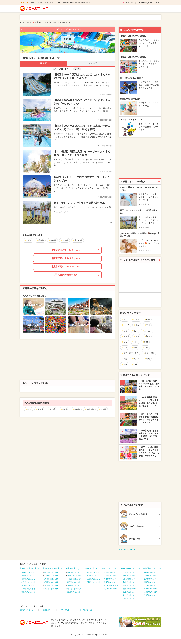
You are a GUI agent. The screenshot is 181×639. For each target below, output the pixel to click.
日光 (124, 342)
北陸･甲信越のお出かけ (53, 568)
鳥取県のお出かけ (130, 582)
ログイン (157, 3)
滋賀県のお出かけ (111, 589)
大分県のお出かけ (151, 585)
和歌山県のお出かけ (111, 585)
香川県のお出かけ (130, 595)
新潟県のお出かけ (51, 579)
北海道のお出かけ (28, 572)
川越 (124, 359)
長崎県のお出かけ (151, 579)
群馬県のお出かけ (74, 585)
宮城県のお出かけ (28, 576)
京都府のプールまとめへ (66, 250)
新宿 (147, 336)
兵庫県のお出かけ (111, 579)
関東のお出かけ (72, 568)
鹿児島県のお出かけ (151, 592)
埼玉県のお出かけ (74, 582)
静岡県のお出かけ (93, 582)
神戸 (28, 409)
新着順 (43, 63)
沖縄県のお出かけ (151, 595)
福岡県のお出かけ (151, 572)
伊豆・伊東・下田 (130, 353)
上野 (145, 347)
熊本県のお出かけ (151, 582)
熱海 (124, 347)
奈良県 (76, 409)
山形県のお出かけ (28, 589)
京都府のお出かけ (111, 576)
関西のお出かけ (109, 568)
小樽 (135, 364)
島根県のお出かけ (130, 585)
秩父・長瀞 (148, 353)
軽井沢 (135, 359)
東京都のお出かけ (74, 572)
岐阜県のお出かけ (93, 576)
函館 (147, 359)
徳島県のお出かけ (130, 598)
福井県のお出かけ (51, 589)
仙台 (124, 331)
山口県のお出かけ (130, 579)
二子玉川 (147, 331)
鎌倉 (135, 347)
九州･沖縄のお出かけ (151, 568)
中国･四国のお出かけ (130, 568)
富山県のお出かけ (51, 585)
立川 (147, 325)
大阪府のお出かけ (111, 572)
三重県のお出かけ (93, 579)
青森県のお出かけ (28, 579)
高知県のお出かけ (130, 592)
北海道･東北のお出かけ (30, 568)
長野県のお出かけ (51, 572)
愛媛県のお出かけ (130, 589)
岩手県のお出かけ (28, 582)
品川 (135, 331)
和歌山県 (89, 409)
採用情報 (65, 610)
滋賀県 (102, 409)
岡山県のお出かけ (130, 576)
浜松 (124, 364)
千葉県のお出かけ (74, 579)
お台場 (125, 336)
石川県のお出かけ (51, 582)
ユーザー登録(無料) (144, 3)
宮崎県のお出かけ (151, 589)
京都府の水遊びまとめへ (66, 258)
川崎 (135, 342)
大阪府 (39, 409)
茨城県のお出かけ (74, 592)
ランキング (91, 63)
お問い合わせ (26, 610)
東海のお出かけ (92, 568)
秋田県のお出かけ (28, 585)
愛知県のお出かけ (93, 572)
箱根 (145, 342)
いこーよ (26, 3)
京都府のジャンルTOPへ (66, 266)
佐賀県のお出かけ (151, 576)
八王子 (125, 325)
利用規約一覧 (85, 610)
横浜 (124, 320)
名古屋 (135, 320)
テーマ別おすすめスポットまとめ (67, 29)
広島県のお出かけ (130, 572)
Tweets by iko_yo (127, 549)
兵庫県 (64, 409)
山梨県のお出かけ (51, 576)
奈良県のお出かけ (111, 582)
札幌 (136, 336)
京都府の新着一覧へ (66, 274)
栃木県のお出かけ (74, 589)
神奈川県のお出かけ (75, 576)
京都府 (51, 409)
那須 (136, 325)
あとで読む (130, 3)
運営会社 (46, 610)
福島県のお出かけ (28, 592)
